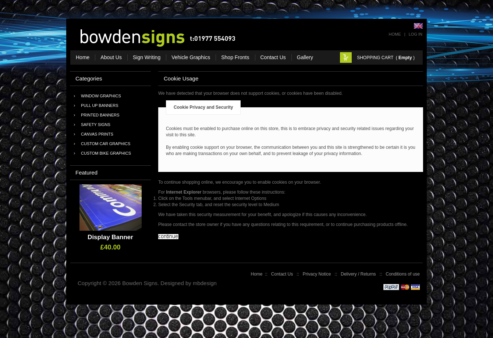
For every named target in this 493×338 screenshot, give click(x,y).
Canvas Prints (97, 134)
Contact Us (282, 274)
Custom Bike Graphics (106, 153)
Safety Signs (95, 124)
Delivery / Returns (358, 274)
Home (395, 34)
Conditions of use (403, 274)
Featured (86, 172)
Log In (415, 34)
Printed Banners (100, 115)
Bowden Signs (139, 283)
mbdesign (205, 283)
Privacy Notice (317, 274)
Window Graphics (101, 96)
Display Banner (110, 237)
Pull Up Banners (99, 105)
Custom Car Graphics (105, 143)
